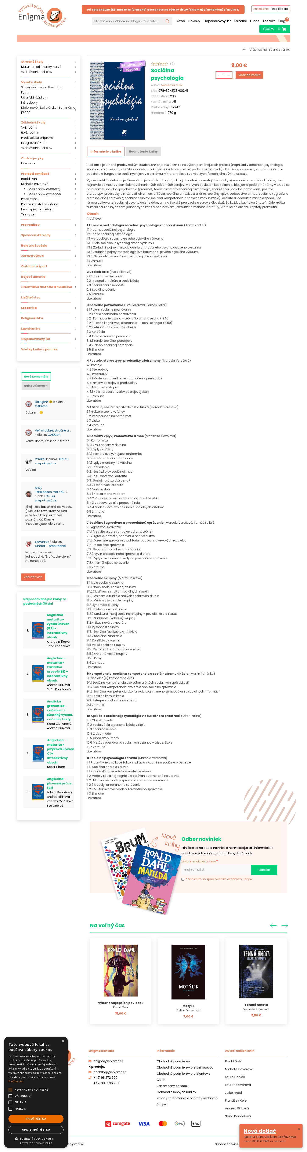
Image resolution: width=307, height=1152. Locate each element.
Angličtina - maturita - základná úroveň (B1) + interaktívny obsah (57, 669)
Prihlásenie (259, 9)
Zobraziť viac (33, 577)
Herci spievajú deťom (37, 209)
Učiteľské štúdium (34, 97)
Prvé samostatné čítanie (40, 204)
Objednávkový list (217, 21)
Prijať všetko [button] (36, 1118)
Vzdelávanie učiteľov (37, 72)
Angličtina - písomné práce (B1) (59, 783)
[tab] (36, 376)
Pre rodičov (30, 225)
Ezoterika (29, 308)
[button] (36, 1139)
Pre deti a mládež (35, 174)
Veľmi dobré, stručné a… (53, 430)
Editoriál (240, 21)
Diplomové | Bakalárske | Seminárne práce (48, 109)
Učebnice (28, 163)
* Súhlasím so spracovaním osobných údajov (217, 879)
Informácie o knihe (106, 151)
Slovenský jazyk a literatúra (41, 87)
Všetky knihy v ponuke (39, 349)
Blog (281, 21)
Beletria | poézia (34, 245)
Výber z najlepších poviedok (121, 1002)
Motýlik (188, 1005)
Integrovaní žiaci (33, 143)
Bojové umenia (33, 277)
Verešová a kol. (172, 85)
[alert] (36, 1092)
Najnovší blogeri (36, 385)
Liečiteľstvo (30, 297)
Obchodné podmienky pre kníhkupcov (185, 1067)
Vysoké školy (31, 82)
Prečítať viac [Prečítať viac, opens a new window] (16, 1081)
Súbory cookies (227, 1143)
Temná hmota (256, 1004)
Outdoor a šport (34, 266)
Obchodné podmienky (173, 1061)
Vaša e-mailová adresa (198, 861)
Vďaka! (40, 459)
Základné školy (33, 122)
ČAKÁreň (41, 406)
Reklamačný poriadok (172, 1085)
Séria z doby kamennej (44, 194)
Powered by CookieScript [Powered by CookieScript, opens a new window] (36, 1143)
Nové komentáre (36, 376)
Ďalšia (285, 925)
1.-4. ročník (29, 127)
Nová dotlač (260, 1130)
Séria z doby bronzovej (44, 189)
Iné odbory (29, 102)
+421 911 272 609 (103, 1077)
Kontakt (269, 21)
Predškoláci (29, 199)
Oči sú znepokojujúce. (51, 461)
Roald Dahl (29, 179)
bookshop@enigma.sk (107, 1071)
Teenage (28, 214)
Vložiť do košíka (249, 75)
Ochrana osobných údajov (176, 1092)
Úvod (181, 21)
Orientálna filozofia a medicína (46, 287)
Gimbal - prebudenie (50, 546)
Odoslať (264, 869)
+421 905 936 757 (106, 1083)
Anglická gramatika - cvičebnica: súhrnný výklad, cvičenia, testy (60, 710)
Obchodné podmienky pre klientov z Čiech (183, 1076)
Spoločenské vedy (35, 235)
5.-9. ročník (29, 132)
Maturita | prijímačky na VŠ (41, 67)
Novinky (194, 21)
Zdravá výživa (32, 256)
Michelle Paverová (34, 184)
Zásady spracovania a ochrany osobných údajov (187, 1101)
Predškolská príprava (37, 138)
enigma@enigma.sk (106, 1060)
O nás (254, 21)
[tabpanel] (48, 489)
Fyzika (25, 92)
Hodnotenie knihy (143, 151)
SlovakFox (42, 542)
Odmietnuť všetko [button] (36, 1129)
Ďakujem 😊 (44, 402)
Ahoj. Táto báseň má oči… (50, 490)
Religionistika (32, 318)
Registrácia (279, 9)
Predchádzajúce (273, 925)
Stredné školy (32, 62)
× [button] (63, 1041)
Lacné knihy (30, 328)
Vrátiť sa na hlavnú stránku (270, 49)
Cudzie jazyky (32, 158)
